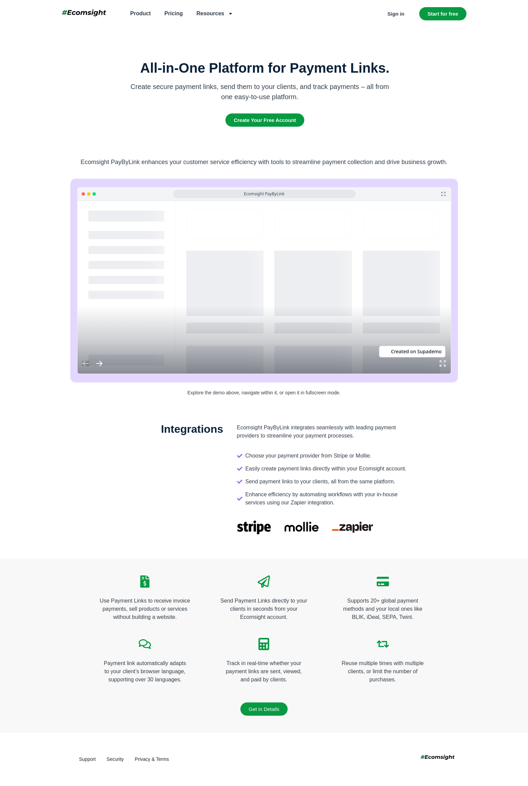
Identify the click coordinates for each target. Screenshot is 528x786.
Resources (215, 13)
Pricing (173, 13)
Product (140, 13)
